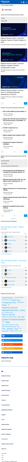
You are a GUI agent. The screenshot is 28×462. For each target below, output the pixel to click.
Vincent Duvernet (8, 194)
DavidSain (9, 251)
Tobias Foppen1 (7, 124)
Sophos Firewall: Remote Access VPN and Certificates (15, 198)
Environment (5, 300)
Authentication (7, 298)
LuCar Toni (6, 148)
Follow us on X (6, 340)
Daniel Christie (7, 131)
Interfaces (20, 302)
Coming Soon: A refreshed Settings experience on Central (12, 92)
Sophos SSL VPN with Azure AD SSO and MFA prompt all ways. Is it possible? (14, 119)
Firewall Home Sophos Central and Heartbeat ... (13, 143)
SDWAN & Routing (9, 312)
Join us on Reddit (7, 344)
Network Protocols (10, 307)
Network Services (10, 310)
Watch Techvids (7, 352)
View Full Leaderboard (6, 254)
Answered (2, 111)
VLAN (3, 321)
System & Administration (13, 319)
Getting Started (3, 453)
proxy (22, 310)
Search (21, 2)
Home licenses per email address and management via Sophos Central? (13, 171)
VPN (8, 322)
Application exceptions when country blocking (13, 207)
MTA (9, 304)
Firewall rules (15, 300)
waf (20, 328)
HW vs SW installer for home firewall (13, 111)
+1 (26, 111)
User (23, 2)
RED (3, 312)
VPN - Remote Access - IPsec (10, 324)
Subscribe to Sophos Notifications (11, 336)
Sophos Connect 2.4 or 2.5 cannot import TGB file (14, 189)
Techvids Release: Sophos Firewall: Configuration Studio (12, 65)
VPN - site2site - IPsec (10, 329)
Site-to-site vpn (8, 314)
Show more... (14, 218)
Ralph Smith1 (7, 211)
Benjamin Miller (10, 284)
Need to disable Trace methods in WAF (14, 135)
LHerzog (9, 270)
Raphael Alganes (11, 281)
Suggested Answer (2, 189)
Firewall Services (9, 302)
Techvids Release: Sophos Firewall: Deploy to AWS (13, 40)
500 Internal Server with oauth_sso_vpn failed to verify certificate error (14, 180)
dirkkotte (9, 244)
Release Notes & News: (9, 38)
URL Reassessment (8, 348)
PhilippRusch (10, 236)
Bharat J (9, 247)
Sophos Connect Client (9, 317)
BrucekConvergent (8, 115)
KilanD (5, 185)
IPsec (4, 305)
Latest (8, 114)
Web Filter (5, 331)
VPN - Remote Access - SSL (11, 326)
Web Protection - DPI (15, 331)
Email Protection (19, 297)
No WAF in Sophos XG (9, 128)
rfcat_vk (9, 274)
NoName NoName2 (11, 277)
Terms (2, 455)
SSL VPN (21, 317)
